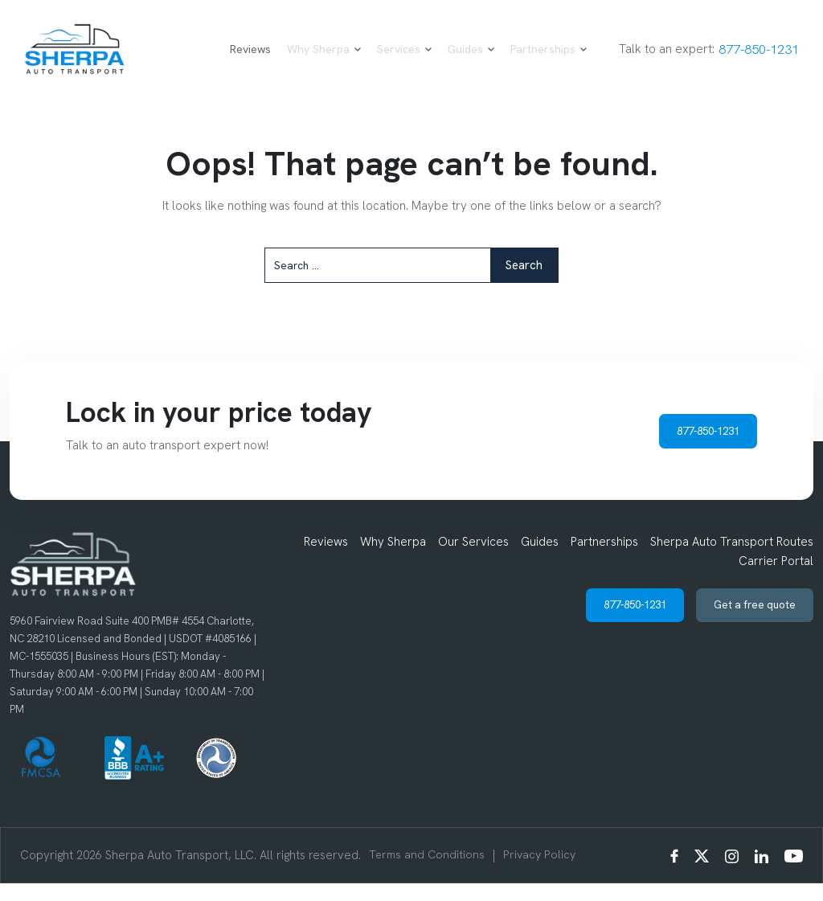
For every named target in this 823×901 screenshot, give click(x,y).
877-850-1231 (748, 58)
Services (389, 58)
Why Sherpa (309, 58)
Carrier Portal (776, 579)
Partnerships (533, 58)
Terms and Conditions (428, 873)
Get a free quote (747, 626)
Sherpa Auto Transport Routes (731, 559)
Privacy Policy (543, 873)
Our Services (473, 559)
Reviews (235, 58)
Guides (455, 58)
